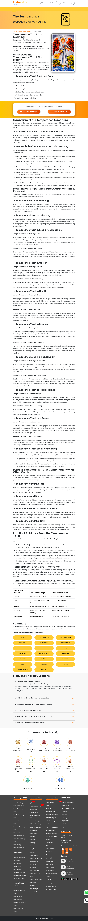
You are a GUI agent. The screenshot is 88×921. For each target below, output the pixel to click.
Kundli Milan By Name (52, 803)
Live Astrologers (51, 818)
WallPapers (49, 864)
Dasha (48, 877)
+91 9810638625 (66, 842)
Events (64, 824)
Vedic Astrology (35, 821)
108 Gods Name (51, 886)
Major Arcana (27, 31)
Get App (16, 5)
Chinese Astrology (35, 824)
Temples (32, 849)
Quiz (31, 803)
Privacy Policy (66, 805)
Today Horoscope (19, 857)
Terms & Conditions (68, 808)
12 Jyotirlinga (34, 889)
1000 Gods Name (51, 889)
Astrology (33, 843)
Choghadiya (34, 855)
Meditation (49, 852)
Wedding (32, 836)
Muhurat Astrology (35, 827)
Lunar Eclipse (34, 812)
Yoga (47, 845)
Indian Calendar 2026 (35, 816)
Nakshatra (33, 882)
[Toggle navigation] (14, 10)
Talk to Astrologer (66, 3)
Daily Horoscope (51, 821)
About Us (64, 815)
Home (15, 31)
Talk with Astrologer (52, 814)
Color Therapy (50, 849)
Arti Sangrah (49, 861)
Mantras (32, 885)
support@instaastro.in (72, 846)
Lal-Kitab (48, 880)
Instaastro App (50, 811)
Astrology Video (51, 883)
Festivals (32, 839)
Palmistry (32, 852)
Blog (47, 855)
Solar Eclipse (33, 809)
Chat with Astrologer (48, 3)
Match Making (50, 830)
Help (63, 827)
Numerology (33, 830)
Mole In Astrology (51, 874)
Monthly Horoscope (20, 875)
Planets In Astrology (36, 879)
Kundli (47, 824)
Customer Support (68, 802)
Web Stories (49, 858)
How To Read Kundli (52, 827)
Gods (31, 846)
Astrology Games (35, 806)
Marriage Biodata (51, 833)
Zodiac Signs (50, 870)
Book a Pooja (50, 808)
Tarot (20, 31)
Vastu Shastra (34, 870)
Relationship (33, 833)
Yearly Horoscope (19, 878)
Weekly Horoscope (19, 872)
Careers (64, 811)
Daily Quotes (50, 867)
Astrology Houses (51, 836)
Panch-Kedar (34, 892)
